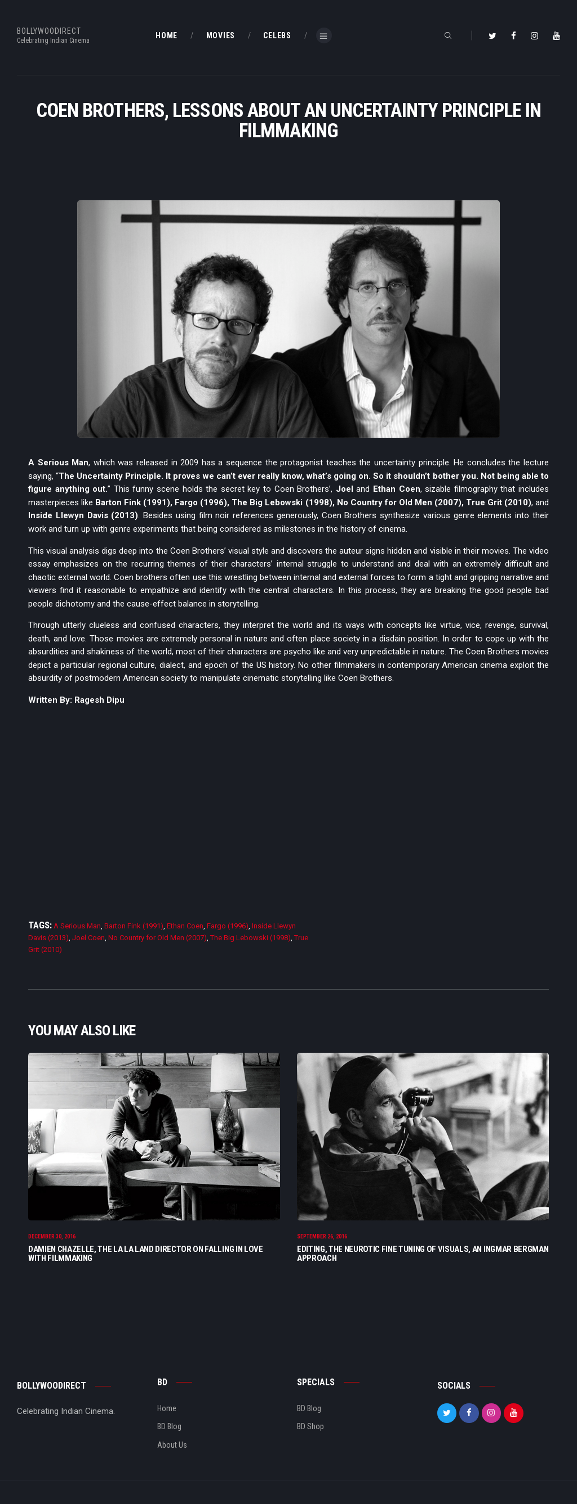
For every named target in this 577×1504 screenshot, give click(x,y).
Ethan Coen (185, 926)
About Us (172, 1446)
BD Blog (169, 1428)
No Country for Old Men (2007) (157, 937)
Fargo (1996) (227, 926)
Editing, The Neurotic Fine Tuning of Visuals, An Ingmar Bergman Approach (422, 1255)
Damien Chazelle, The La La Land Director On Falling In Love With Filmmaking (145, 1255)
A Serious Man (77, 926)
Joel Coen (88, 937)
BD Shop (310, 1428)
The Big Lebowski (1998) (250, 937)
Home (166, 1409)
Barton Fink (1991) (133, 926)
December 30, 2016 (52, 1238)
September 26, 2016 (322, 1238)
